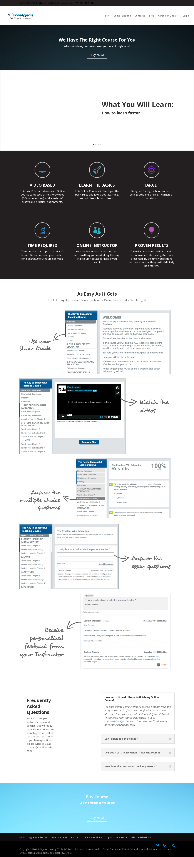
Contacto (140, 16)
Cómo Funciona (122, 16)
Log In (186, 16)
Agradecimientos (38, 837)
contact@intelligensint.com (119, 721)
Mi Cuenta (121, 837)
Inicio (107, 16)
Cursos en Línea (167, 16)
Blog (151, 16)
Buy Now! (97, 55)
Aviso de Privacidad (141, 837)
